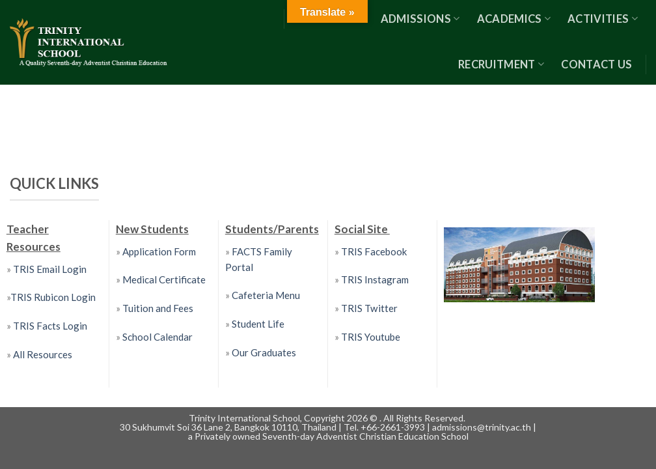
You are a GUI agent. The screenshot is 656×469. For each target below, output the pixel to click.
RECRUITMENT (501, 64)
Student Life (258, 324)
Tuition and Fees (157, 308)
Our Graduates (264, 352)
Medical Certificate (164, 279)
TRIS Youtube (370, 337)
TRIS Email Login (50, 269)
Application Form (159, 251)
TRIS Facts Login (49, 326)
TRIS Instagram (375, 279)
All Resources (42, 354)
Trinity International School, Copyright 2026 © (284, 417)
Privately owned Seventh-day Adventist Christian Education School (332, 436)
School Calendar (157, 337)
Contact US (596, 64)
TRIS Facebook (374, 251)
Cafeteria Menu (265, 295)
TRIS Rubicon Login (53, 297)
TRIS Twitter (369, 308)
